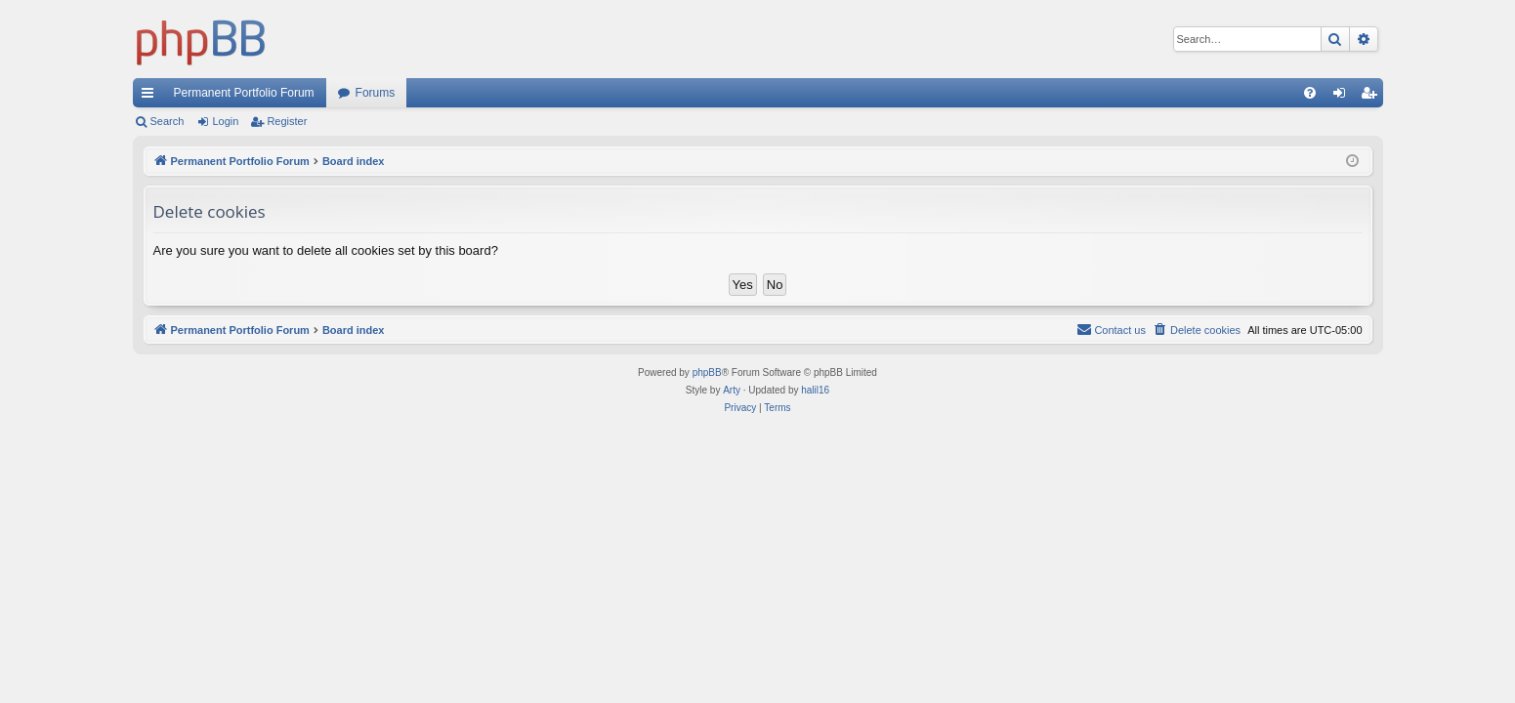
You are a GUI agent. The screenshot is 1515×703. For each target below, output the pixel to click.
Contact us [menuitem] (1111, 329)
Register (287, 121)
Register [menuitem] (1372, 96)
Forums (376, 93)
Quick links (151, 96)
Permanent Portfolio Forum (244, 93)
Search (167, 121)
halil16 (815, 390)
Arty (731, 390)
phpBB (707, 372)
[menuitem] (1310, 92)
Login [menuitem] (1342, 96)
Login (225, 121)
